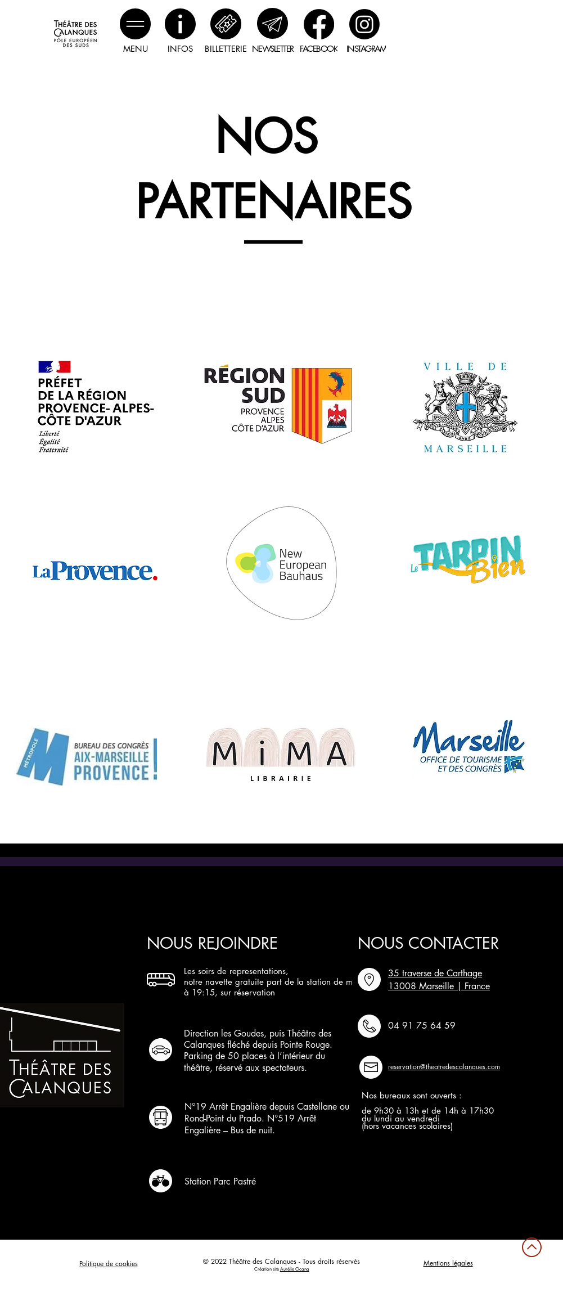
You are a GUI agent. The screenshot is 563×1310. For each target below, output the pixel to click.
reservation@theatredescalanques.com (444, 1066)
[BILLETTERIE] (226, 48)
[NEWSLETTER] (272, 48)
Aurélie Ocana (294, 1269)
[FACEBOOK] (318, 48)
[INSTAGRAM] (366, 48)
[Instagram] (364, 24)
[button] (135, 23)
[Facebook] (319, 24)
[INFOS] (180, 48)
